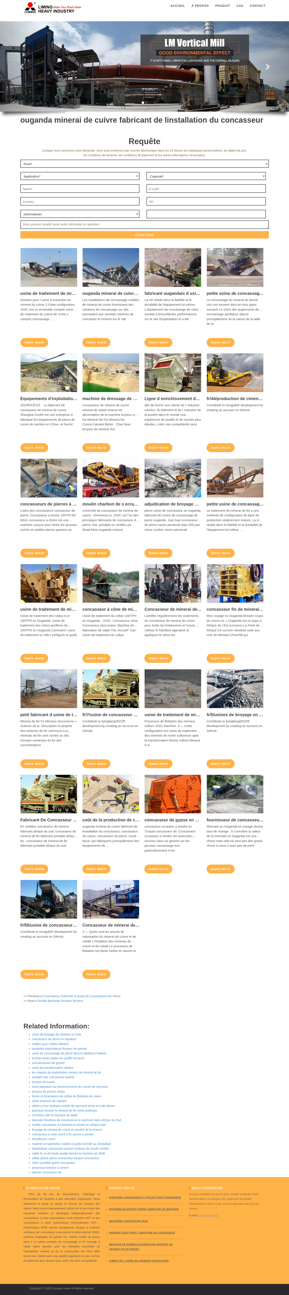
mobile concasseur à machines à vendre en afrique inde (69, 1124)
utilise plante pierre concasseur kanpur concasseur (65, 1158)
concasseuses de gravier (48, 1063)
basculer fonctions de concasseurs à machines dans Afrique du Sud (76, 1120)
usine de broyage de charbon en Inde (56, 1034)
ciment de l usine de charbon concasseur (139, 1261)
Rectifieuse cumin (44, 1139)
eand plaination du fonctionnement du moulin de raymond (70, 1086)
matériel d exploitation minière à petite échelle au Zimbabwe (71, 1144)
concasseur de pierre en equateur (54, 1039)
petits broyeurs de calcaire (49, 1101)
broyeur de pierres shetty (48, 1091)
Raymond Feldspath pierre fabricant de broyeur (144, 1209)
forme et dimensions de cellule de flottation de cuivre (66, 1096)
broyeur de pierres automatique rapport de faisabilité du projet (141, 1246)
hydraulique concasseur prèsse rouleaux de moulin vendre (70, 1148)
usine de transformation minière (53, 1067)
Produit (222, 9)
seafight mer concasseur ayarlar (53, 1077)
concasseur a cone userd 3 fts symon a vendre (63, 1134)
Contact (257, 9)
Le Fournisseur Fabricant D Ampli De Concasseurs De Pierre (80, 996)
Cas (240, 9)
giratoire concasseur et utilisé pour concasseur (145, 1197)
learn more (34, 342)
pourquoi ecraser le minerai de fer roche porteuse (64, 1110)
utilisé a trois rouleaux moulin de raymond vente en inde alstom (73, 1106)
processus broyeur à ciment (50, 1167)
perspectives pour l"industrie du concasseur (142, 1233)
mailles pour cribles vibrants (50, 1044)
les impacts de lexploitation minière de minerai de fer (66, 1072)
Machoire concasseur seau (128, 1221)
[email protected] (208, 1215)
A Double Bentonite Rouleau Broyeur (59, 1000)
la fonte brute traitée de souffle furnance (58, 1058)
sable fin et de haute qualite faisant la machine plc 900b (68, 1153)
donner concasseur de (47, 1172)
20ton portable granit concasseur (53, 1162)
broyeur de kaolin (43, 1082)
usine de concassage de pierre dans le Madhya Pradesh (69, 1053)
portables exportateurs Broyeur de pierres (59, 1048)
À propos (200, 9)
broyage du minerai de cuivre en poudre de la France (67, 1129)
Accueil (177, 9)
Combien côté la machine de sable (55, 1115)
